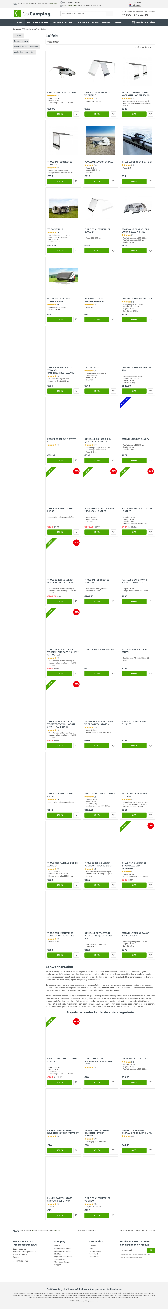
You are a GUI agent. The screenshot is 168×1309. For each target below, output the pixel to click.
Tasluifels (18, 36)
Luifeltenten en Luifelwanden (26, 47)
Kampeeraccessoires (63, 22)
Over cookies (94, 1257)
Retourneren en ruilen (62, 1251)
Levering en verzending (62, 1248)
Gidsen (91, 1248)
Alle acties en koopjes (62, 1262)
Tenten (18, 22)
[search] (109, 13)
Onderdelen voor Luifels (24, 52)
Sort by (138, 47)
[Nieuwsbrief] (151, 1250)
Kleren (118, 22)
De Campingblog (95, 1251)
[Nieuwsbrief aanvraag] (133, 1250)
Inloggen (137, 2)
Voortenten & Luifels (37, 22)
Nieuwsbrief (93, 1254)
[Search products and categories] (83, 13)
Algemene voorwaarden (63, 1257)
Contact (57, 1246)
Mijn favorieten (59, 1259)
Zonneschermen (21, 41)
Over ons (92, 1246)
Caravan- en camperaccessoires (94, 22)
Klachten (57, 1254)
